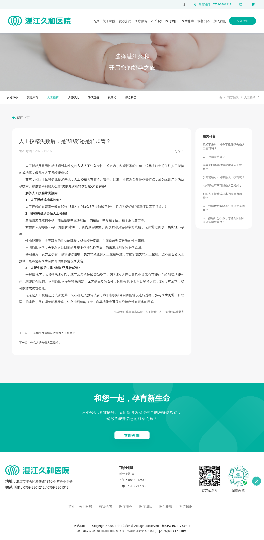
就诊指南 (125, 21)
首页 (96, 21)
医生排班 (187, 21)
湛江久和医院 (134, 312)
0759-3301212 (34, 487)
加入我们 (219, 21)
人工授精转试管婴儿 (171, 312)
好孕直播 (93, 97)
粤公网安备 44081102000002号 (97, 531)
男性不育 (32, 97)
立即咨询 (242, 21)
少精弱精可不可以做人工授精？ (222, 185)
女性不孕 (12, 97)
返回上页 (23, 118)
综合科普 (131, 97)
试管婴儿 (73, 97)
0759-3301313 (58, 487)
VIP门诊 (156, 21)
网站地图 (80, 526)
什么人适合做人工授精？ (45, 342)
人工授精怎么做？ (214, 157)
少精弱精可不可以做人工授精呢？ (224, 177)
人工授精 (249, 97)
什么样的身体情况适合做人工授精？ (52, 333)
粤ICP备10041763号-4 (175, 526)
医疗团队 (171, 21)
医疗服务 (141, 21)
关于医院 (109, 21)
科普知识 (203, 21)
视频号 (112, 97)
